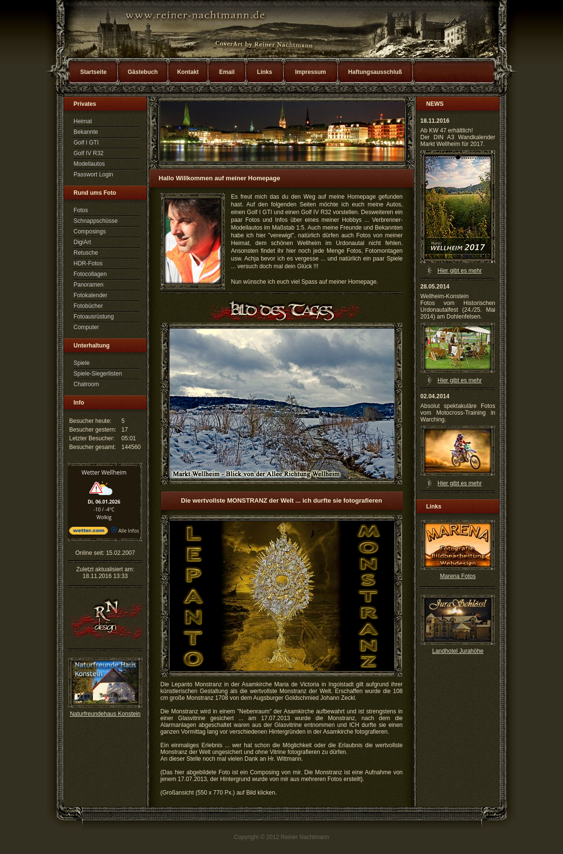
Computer (86, 327)
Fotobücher (88, 306)
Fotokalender (90, 295)
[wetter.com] (88, 532)
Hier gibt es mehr (460, 270)
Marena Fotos (457, 576)
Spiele (81, 363)
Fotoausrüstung (94, 316)
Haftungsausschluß (375, 72)
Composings (90, 231)
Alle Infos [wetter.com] (125, 530)
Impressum (310, 72)
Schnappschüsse (96, 220)
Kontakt (188, 72)
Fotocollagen (90, 274)
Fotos (81, 210)
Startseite (93, 72)
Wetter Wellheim (103, 472)
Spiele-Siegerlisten (98, 373)
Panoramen (89, 284)
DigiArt (82, 242)
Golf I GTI (86, 142)
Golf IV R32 (89, 153)
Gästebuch (143, 72)
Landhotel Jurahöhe (457, 651)
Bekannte (86, 132)
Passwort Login (93, 174)
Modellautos (89, 163)
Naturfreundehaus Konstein (105, 713)
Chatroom (86, 384)
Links (264, 72)
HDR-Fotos (88, 263)
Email (227, 72)
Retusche (86, 252)
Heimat (83, 121)
